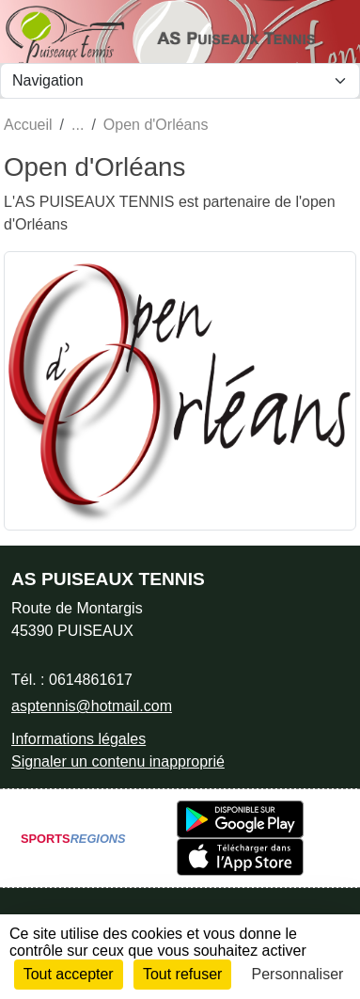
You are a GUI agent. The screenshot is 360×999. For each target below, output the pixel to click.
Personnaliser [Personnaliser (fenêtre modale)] (298, 974)
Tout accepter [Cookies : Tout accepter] (68, 974)
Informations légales (78, 739)
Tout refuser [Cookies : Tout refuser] (182, 974)
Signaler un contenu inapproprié (118, 761)
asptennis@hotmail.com (91, 706)
